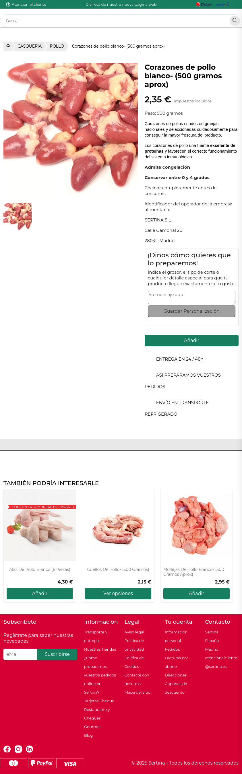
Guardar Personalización (192, 311)
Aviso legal (134, 632)
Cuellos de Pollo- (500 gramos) (118, 569)
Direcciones (176, 675)
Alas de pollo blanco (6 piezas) (39, 569)
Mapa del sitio (137, 692)
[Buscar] (121, 20)
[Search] (235, 21)
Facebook (7, 749)
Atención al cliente (29, 4)
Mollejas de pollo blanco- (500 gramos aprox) (193, 572)
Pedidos (172, 649)
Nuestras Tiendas (100, 649)
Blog (88, 735)
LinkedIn (29, 749)
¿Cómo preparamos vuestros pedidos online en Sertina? (100, 675)
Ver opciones (118, 593)
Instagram (18, 749)
